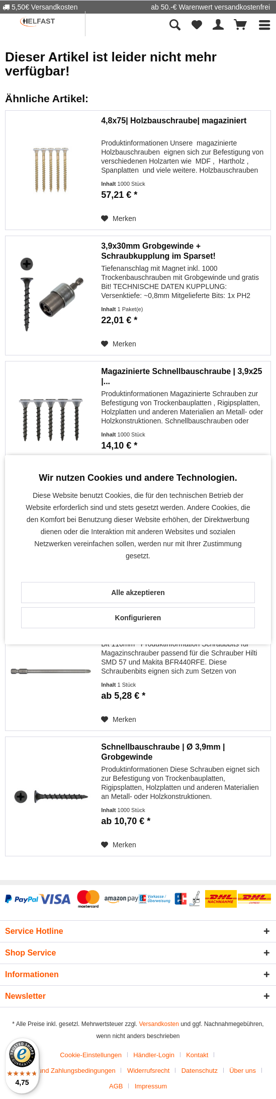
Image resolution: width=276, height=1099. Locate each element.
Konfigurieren (138, 618)
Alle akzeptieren (138, 593)
